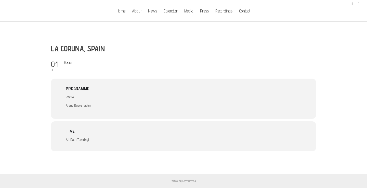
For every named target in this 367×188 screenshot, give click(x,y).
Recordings (223, 11)
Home (120, 11)
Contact (244, 11)
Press (204, 11)
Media (188, 11)
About (136, 11)
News (152, 11)
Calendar (171, 11)
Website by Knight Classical (184, 181)
